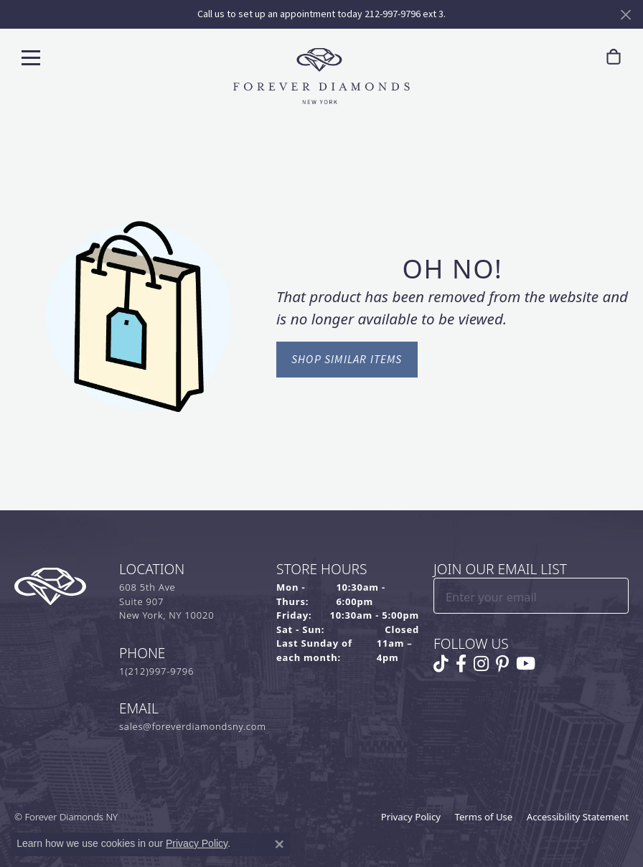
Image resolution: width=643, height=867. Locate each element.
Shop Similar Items (347, 359)
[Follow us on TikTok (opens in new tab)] (441, 663)
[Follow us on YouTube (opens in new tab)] (525, 663)
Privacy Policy (411, 816)
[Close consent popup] (279, 844)
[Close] (625, 15)
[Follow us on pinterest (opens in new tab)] (502, 663)
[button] (580, 57)
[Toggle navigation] (30, 57)
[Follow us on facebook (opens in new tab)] (461, 663)
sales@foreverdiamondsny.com (192, 726)
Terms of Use (484, 816)
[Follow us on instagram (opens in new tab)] (481, 663)
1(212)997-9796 (156, 671)
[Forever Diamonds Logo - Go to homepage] (321, 76)
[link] (552, 57)
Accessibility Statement (578, 816)
